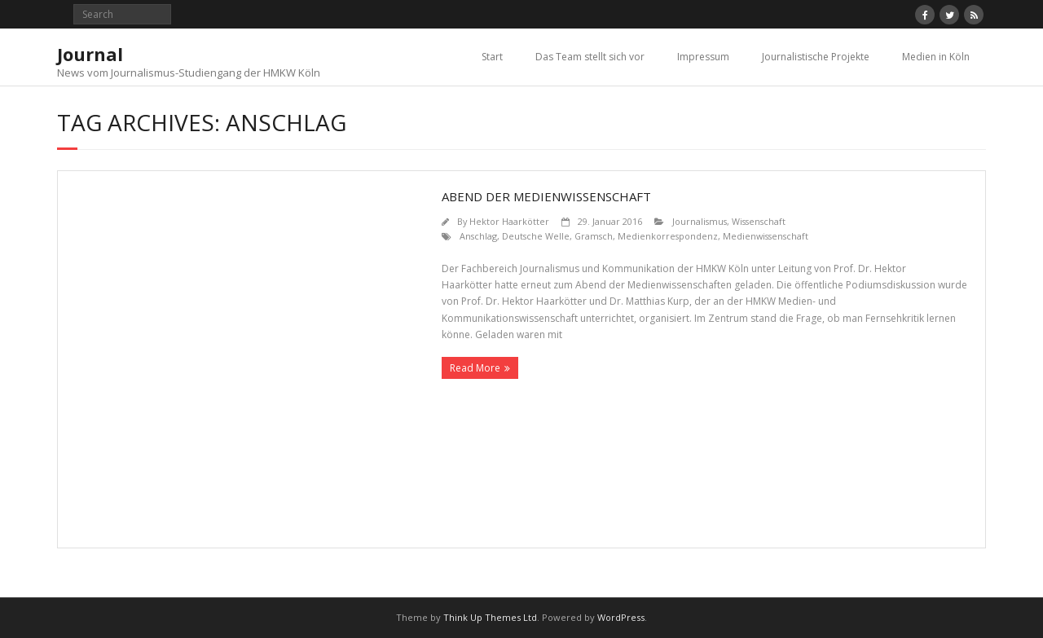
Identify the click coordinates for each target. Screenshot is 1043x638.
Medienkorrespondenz (668, 236)
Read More (475, 368)
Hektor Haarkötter (509, 221)
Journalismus (699, 221)
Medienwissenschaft (765, 236)
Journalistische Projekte (815, 57)
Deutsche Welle (536, 236)
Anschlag (478, 236)
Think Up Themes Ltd (490, 617)
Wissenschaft (759, 221)
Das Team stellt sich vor (590, 57)
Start (492, 57)
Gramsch (593, 236)
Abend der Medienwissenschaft (546, 196)
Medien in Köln (936, 57)
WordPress (621, 617)
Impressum (703, 57)
